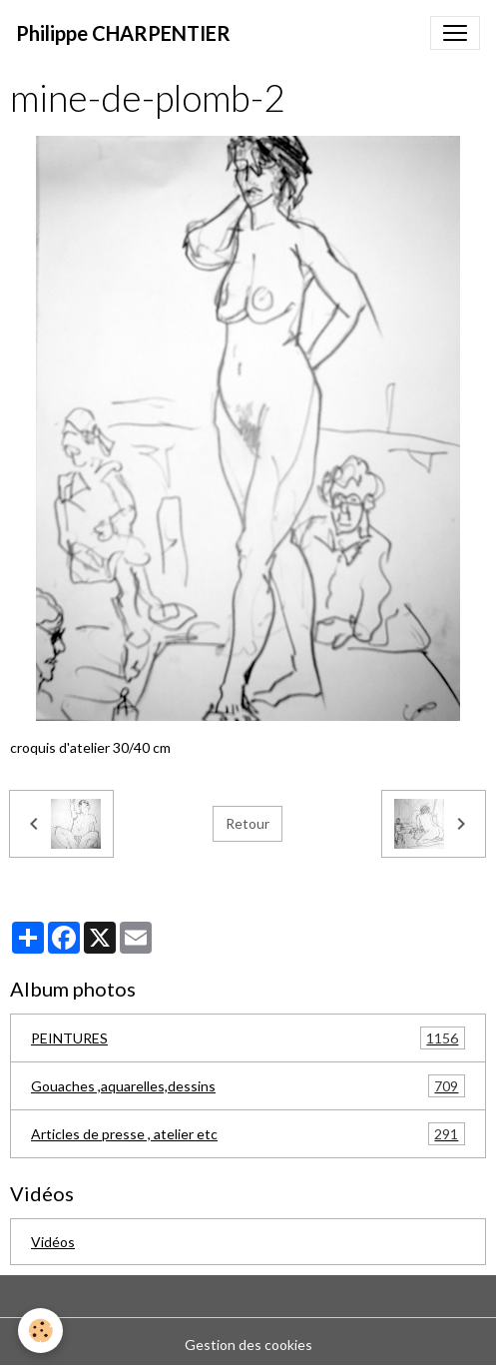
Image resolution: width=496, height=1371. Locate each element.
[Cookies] (40, 1330)
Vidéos (53, 1241)
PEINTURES (248, 1038)
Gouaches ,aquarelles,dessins (248, 1085)
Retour (247, 823)
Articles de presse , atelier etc (248, 1133)
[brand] (123, 33)
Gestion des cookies (248, 1344)
